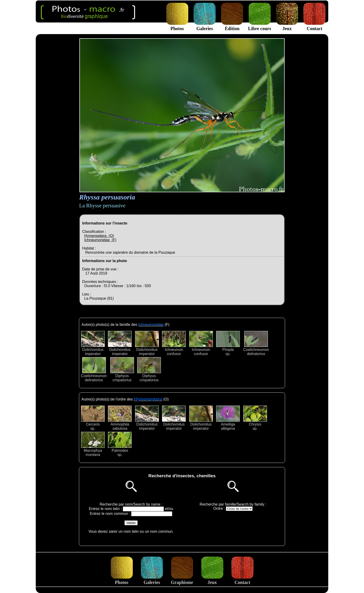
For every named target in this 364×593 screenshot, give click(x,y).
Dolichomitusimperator (93, 343)
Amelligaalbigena (228, 418)
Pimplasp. (228, 343)
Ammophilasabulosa (120, 418)
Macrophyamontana (93, 444)
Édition (232, 26)
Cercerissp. (93, 418)
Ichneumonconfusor (174, 343)
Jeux (287, 26)
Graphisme (182, 579)
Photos (177, 26)
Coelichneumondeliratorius (256, 343)
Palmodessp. (120, 444)
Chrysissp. (255, 418)
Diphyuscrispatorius (122, 369)
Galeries (205, 26)
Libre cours (259, 26)
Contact (314, 26)
